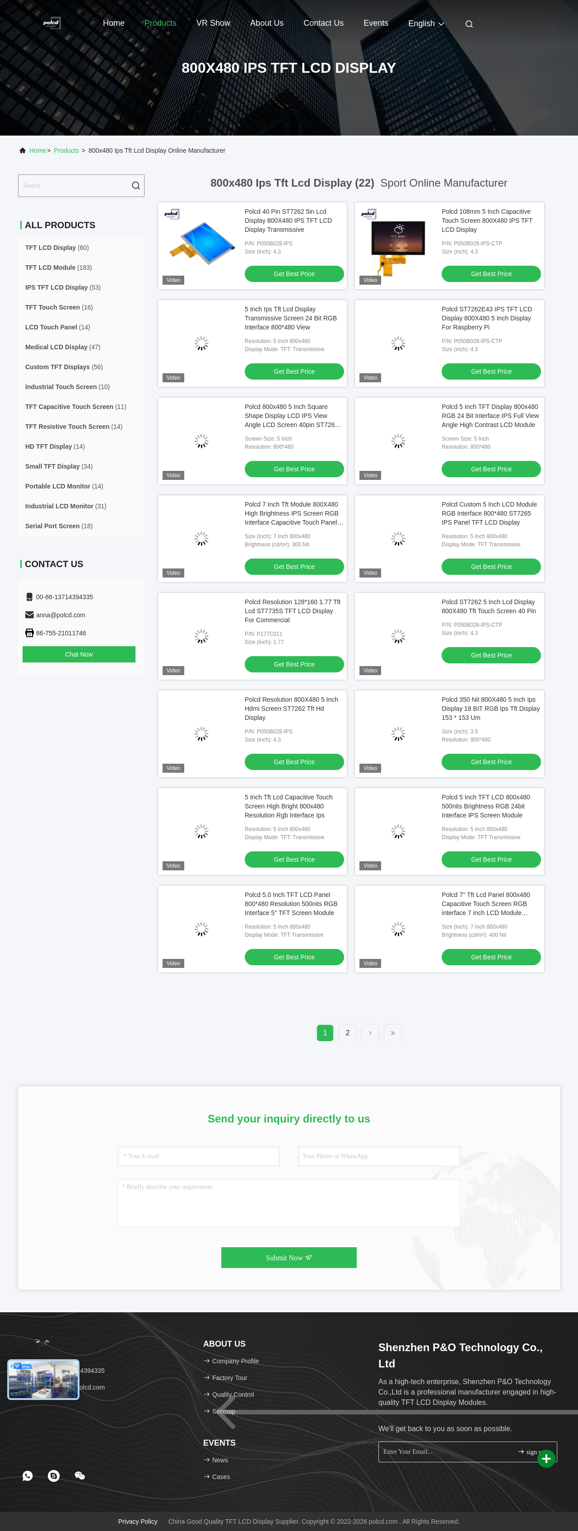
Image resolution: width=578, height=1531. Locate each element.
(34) (59, 466)
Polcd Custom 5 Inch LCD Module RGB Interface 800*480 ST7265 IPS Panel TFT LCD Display (489, 513)
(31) (66, 506)
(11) (75, 406)
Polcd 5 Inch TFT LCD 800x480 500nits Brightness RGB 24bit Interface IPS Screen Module (486, 806)
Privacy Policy (138, 1521)
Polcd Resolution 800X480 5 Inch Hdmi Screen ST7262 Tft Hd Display (291, 708)
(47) (63, 347)
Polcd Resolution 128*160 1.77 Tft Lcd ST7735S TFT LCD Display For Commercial (292, 611)
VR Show (213, 23)
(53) (63, 287)
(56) (64, 367)
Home (114, 23)
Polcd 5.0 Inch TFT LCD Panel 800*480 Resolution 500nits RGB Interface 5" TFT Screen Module (291, 903)
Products (160, 23)
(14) (57, 327)
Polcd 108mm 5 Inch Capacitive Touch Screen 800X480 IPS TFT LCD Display (487, 220)
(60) (57, 247)
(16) (59, 307)
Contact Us (323, 23)
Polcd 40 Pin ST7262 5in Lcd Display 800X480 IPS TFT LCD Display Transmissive (288, 220)
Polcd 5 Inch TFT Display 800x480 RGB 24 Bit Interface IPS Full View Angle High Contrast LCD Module (490, 415)
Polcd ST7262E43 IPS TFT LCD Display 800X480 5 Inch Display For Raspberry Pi (487, 318)
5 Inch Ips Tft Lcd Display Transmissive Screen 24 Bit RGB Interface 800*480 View (291, 318)
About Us (267, 23)
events (376, 23)
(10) (67, 386)
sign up (531, 1452)
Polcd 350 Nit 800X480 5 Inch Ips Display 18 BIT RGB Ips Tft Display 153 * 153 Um (491, 708)
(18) (59, 526)
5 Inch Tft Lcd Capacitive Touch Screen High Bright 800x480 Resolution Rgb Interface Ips (289, 806)
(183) (58, 267)
